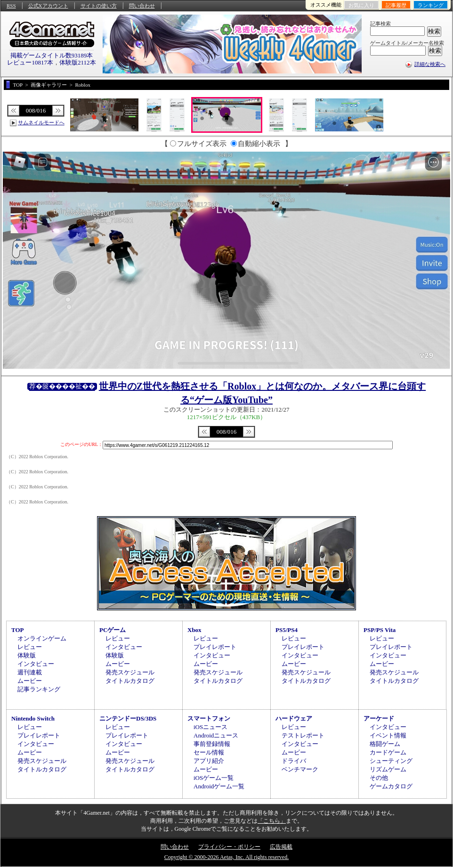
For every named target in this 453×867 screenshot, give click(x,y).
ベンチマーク (300, 769)
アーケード (379, 718)
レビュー (29, 646)
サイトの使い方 (99, 5)
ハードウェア (293, 718)
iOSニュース (210, 726)
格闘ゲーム (385, 743)
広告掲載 (281, 846)
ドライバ (294, 760)
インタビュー (35, 663)
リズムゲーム (388, 769)
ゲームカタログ (391, 786)
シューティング (391, 760)
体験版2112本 (77, 62)
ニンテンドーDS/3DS (127, 718)
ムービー (29, 680)
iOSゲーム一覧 (214, 777)
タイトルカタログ (129, 680)
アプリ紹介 (209, 760)
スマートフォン (208, 718)
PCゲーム (112, 629)
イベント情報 (388, 735)
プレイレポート (215, 646)
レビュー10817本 (30, 62)
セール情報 (209, 752)
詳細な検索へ (429, 64)
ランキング (431, 5)
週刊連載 (29, 672)
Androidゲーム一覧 (219, 786)
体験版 (26, 655)
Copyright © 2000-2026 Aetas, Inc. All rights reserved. (226, 857)
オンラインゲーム (41, 638)
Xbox (194, 629)
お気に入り (361, 5)
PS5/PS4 (286, 629)
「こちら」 (272, 821)
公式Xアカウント (48, 5)
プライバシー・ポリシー (229, 846)
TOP (17, 629)
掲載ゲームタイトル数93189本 (51, 55)
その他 (379, 777)
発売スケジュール (129, 672)
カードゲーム (388, 752)
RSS (11, 5)
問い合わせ (142, 5)
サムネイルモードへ (41, 122)
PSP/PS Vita (380, 629)
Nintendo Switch (33, 718)
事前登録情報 (212, 743)
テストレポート (303, 735)
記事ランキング (38, 689)
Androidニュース (216, 735)
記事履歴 (396, 5)
